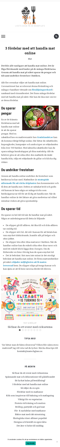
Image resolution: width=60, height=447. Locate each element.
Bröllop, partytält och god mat (30, 407)
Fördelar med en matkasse (30, 392)
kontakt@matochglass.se (29, 351)
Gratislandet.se (45, 137)
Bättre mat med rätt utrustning (30, 414)
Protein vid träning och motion (30, 403)
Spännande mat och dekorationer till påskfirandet (30, 377)
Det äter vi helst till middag (30, 425)
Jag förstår (31, 443)
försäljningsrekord (42, 90)
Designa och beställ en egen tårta (30, 422)
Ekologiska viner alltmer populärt (30, 418)
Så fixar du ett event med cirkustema (30, 326)
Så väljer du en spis (30, 388)
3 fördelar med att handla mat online (30, 384)
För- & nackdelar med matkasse (30, 410)
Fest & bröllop (30, 323)
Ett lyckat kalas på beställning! (30, 380)
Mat (30, 58)
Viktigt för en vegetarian (30, 399)
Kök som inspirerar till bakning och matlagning (30, 395)
